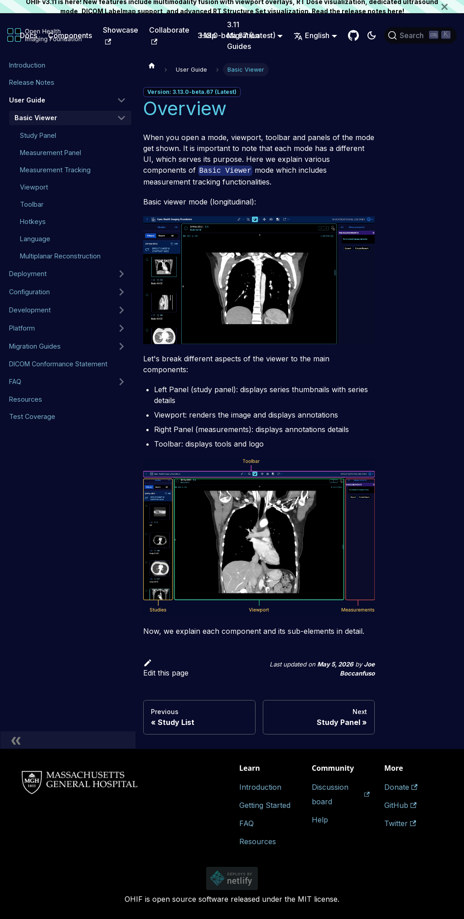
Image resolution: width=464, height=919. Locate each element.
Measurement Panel (50, 152)
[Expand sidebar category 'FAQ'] (121, 381)
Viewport (34, 187)
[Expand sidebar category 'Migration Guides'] (121, 346)
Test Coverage (32, 416)
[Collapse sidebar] (68, 740)
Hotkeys (33, 221)
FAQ (15, 381)
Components (70, 35)
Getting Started (264, 805)
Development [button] (30, 310)
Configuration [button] (29, 292)
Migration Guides (35, 346)
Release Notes (31, 82)
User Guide (27, 100)
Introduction (27, 65)
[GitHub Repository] (353, 35)
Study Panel (38, 135)
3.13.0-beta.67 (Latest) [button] (237, 35)
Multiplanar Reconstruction (60, 256)
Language (35, 239)
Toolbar (32, 204)
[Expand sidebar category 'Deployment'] (121, 274)
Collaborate (169, 34)
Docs (28, 35)
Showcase (120, 34)
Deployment (28, 273)
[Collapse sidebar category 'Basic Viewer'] (121, 118)
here (394, 11)
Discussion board (341, 794)
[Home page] (151, 65)
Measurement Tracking (55, 170)
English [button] (311, 35)
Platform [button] (22, 328)
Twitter (400, 823)
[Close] (452, 6)
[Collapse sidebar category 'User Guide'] (121, 100)
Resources (25, 399)
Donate (400, 787)
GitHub (400, 805)
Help (320, 819)
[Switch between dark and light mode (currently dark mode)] (371, 35)
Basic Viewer (35, 118)
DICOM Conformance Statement (58, 364)
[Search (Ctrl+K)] (420, 35)
